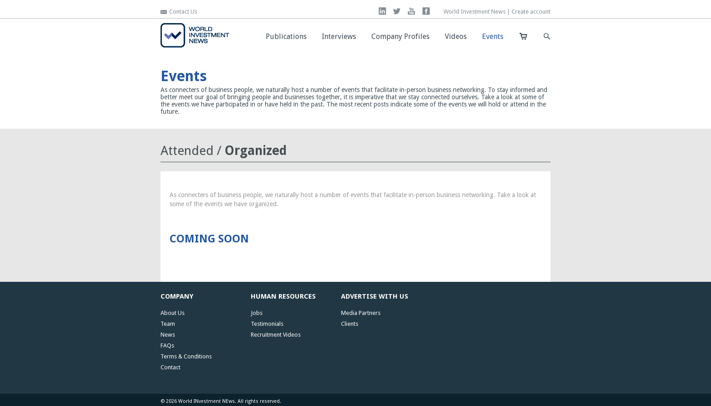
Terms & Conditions (186, 356)
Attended (187, 150)
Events (492, 36)
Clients (349, 323)
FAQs (167, 345)
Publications (286, 36)
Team (168, 323)
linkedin (382, 11)
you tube (411, 11)
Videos (456, 36)
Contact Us (183, 11)
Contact (170, 367)
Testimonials (267, 323)
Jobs (257, 312)
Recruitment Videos (276, 334)
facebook (426, 11)
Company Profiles (400, 36)
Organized (255, 150)
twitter (397, 11)
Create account (530, 11)
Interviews (339, 36)
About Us (173, 312)
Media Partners (360, 312)
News (168, 334)
